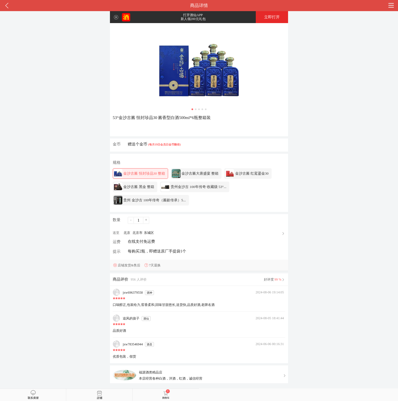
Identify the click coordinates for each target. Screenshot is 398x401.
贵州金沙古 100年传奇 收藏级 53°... (193, 186)
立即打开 (272, 17)
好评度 (274, 279)
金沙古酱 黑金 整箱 (134, 186)
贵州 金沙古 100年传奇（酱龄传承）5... (150, 200)
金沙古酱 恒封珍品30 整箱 (139, 173)
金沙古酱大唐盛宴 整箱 (195, 173)
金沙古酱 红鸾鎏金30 (247, 173)
